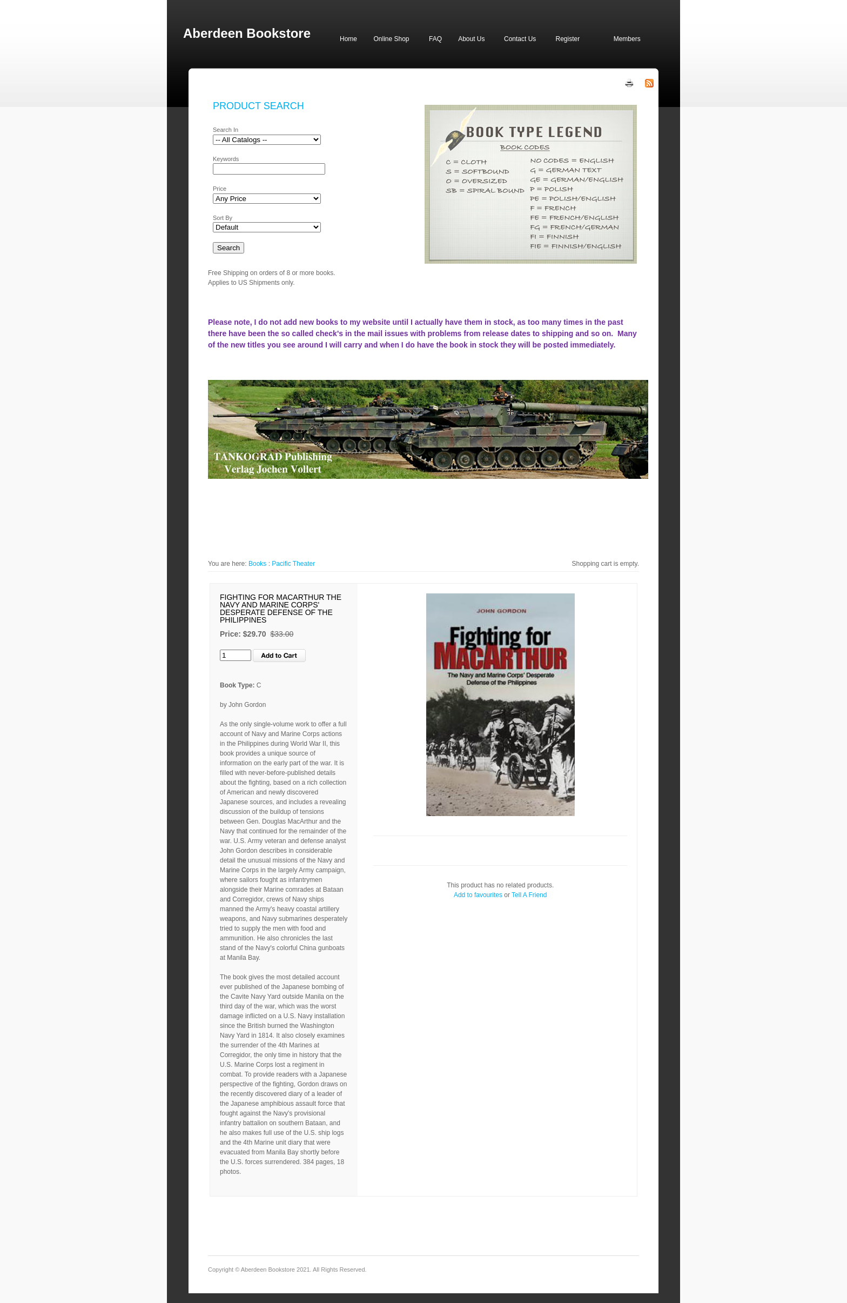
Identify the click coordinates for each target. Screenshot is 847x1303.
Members (627, 39)
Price (219, 188)
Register (567, 39)
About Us (471, 39)
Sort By (222, 218)
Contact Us (520, 39)
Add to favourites (478, 895)
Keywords (226, 159)
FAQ (435, 39)
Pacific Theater (293, 563)
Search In (225, 129)
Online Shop (391, 39)
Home (348, 39)
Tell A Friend (529, 895)
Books (257, 563)
